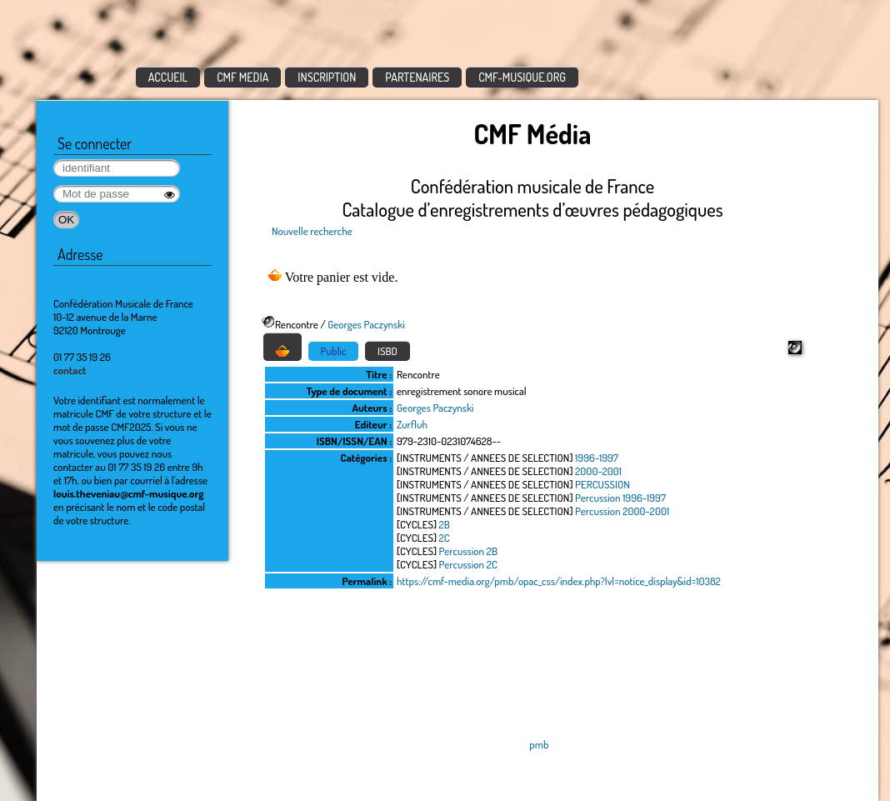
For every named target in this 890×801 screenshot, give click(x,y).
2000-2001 (598, 471)
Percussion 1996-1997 (620, 497)
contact (70, 370)
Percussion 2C (468, 564)
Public (334, 351)
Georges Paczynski (366, 324)
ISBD (388, 351)
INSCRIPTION (327, 77)
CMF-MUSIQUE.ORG (522, 77)
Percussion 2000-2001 (622, 511)
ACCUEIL (168, 77)
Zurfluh (412, 424)
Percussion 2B (468, 551)
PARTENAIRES (417, 77)
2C (444, 537)
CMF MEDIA (242, 77)
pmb (538, 744)
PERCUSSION (602, 484)
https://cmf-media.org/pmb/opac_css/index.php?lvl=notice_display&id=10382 (559, 581)
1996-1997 (596, 457)
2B (444, 524)
